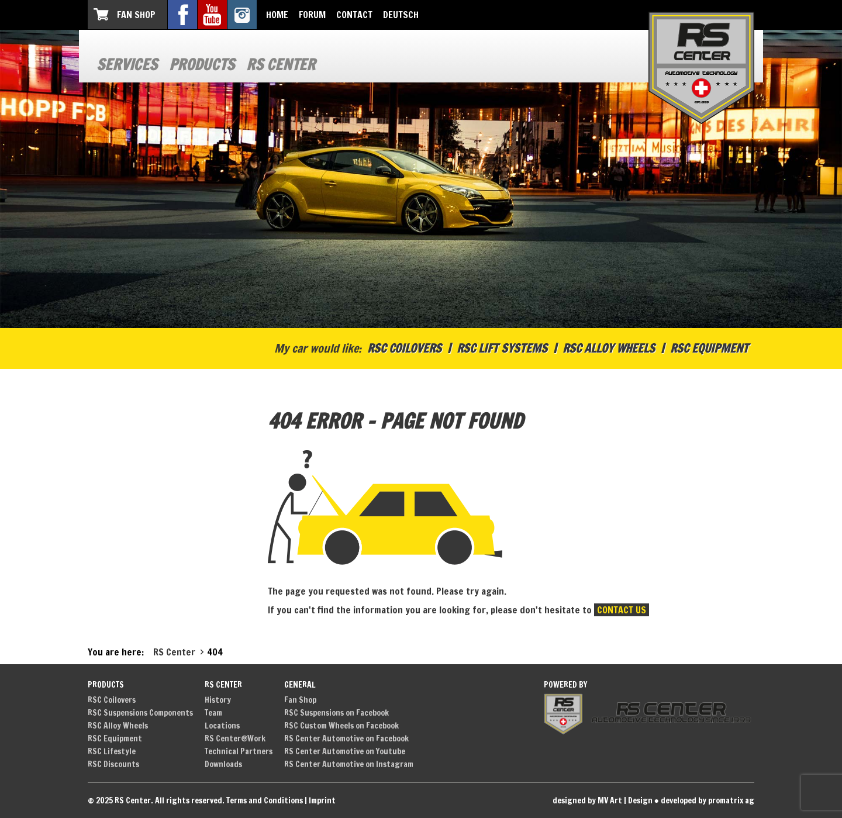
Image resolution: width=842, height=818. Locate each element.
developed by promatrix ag (707, 800)
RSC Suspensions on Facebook (336, 713)
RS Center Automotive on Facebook (346, 738)
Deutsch (401, 14)
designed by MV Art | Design (603, 800)
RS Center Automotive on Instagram (348, 764)
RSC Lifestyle (112, 751)
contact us (621, 609)
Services (126, 64)
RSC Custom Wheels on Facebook (341, 725)
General (300, 685)
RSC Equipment (709, 348)
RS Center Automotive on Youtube (344, 751)
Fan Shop (136, 14)
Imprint (322, 800)
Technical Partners (238, 751)
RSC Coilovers (404, 348)
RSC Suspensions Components (140, 713)
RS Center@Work (235, 738)
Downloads (223, 764)
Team (213, 713)
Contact (354, 14)
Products (201, 64)
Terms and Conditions (264, 800)
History (218, 700)
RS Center (280, 64)
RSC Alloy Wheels (609, 348)
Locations (222, 725)
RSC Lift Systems (502, 348)
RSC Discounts (113, 764)
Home (277, 14)
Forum (312, 14)
